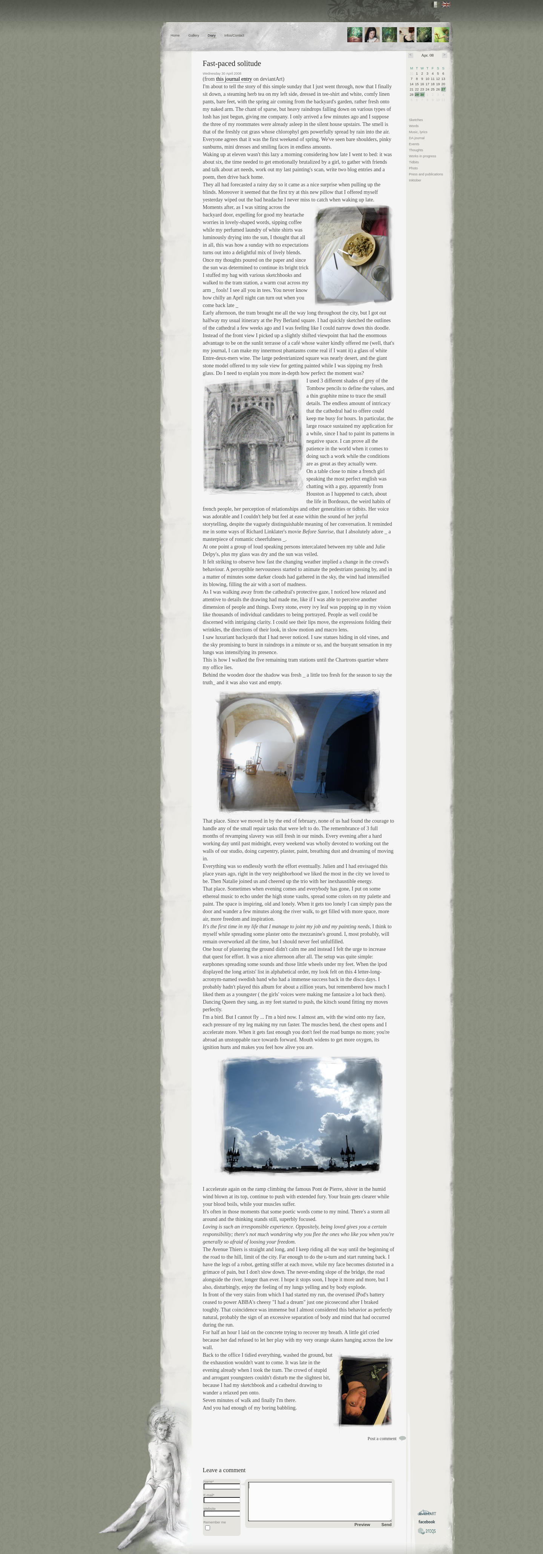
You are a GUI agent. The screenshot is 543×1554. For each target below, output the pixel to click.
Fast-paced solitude (232, 63)
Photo (413, 168)
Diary (212, 35)
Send (387, 1524)
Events (414, 144)
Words (414, 126)
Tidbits (414, 162)
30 (422, 95)
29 (417, 95)
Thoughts (416, 150)
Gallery (193, 35)
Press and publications (426, 174)
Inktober (415, 180)
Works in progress (422, 156)
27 (443, 89)
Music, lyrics (418, 132)
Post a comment (382, 1438)
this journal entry (234, 79)
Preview (362, 1524)
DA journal (417, 138)
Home (175, 35)
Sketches (416, 120)
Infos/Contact (234, 35)
